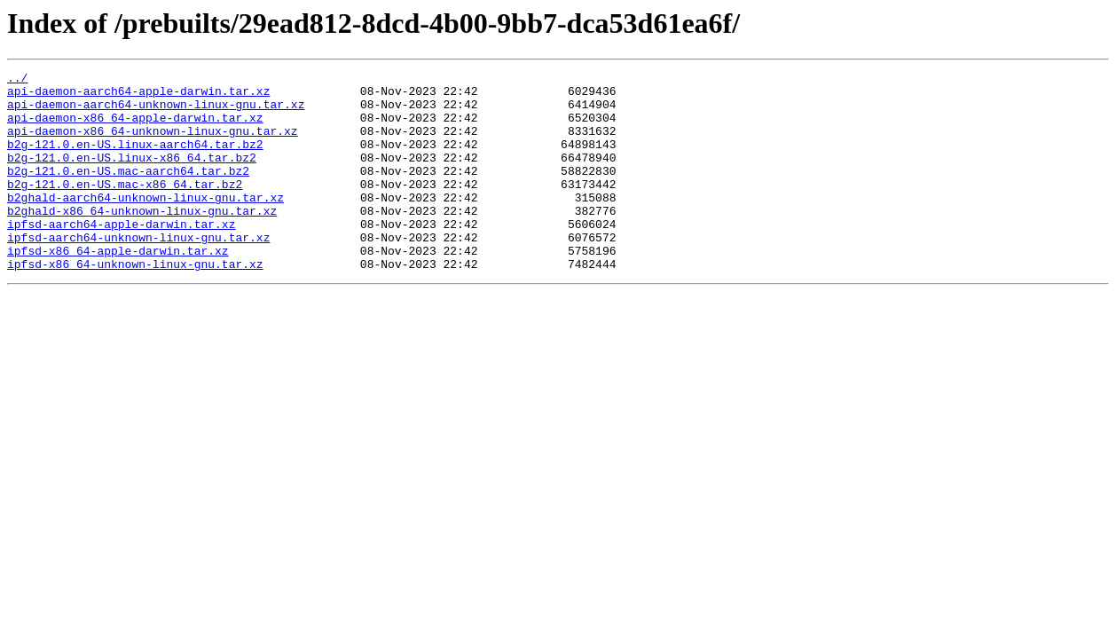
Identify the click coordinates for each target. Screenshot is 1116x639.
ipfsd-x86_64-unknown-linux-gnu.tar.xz (135, 304)
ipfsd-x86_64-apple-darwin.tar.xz (118, 288)
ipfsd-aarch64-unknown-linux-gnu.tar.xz (138, 272)
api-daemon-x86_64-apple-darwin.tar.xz (135, 128)
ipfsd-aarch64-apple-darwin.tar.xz (121, 256)
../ (17, 80)
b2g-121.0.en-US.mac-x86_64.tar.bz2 (124, 208)
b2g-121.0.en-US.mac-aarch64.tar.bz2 (128, 192)
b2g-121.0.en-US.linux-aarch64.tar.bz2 (135, 160)
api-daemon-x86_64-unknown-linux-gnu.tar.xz (152, 144)
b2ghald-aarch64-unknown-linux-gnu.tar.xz (145, 224)
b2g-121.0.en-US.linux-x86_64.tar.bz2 (131, 176)
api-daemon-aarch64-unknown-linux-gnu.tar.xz (155, 112)
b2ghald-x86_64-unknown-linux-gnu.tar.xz (142, 240)
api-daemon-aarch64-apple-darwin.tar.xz (138, 96)
